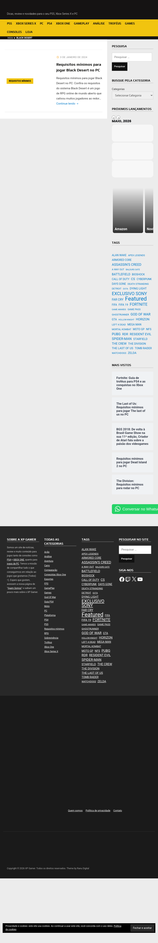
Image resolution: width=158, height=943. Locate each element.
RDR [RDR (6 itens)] (125, 334)
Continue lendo (67, 103)
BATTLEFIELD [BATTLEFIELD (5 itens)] (121, 274)
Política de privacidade (98, 810)
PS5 (9, 23)
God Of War (50, 597)
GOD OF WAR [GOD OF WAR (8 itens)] (140, 314)
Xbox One (63, 23)
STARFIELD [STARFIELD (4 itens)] (140, 339)
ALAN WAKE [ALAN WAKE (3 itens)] (119, 255)
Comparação (50, 570)
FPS (46, 583)
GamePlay (81, 23)
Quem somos (75, 810)
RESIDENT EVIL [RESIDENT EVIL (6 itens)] (140, 334)
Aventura (48, 561)
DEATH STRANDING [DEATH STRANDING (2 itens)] (138, 284)
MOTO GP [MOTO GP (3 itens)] (138, 329)
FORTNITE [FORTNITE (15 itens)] (138, 304)
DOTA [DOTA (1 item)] (125, 289)
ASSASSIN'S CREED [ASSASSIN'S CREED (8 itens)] (126, 264)
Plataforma (50, 615)
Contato (117, 810)
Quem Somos (14, 588)
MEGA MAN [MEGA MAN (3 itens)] (134, 324)
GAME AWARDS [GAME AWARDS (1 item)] (119, 309)
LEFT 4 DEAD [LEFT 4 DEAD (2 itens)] (119, 324)
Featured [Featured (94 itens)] (136, 298)
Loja (29, 32)
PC (41, 23)
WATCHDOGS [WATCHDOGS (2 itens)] (119, 353)
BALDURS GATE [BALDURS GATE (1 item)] (133, 269)
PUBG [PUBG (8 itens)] (116, 334)
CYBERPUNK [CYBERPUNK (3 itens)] (144, 279)
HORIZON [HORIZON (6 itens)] (142, 319)
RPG (46, 633)
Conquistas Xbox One (55, 574)
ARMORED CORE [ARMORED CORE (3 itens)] (122, 259)
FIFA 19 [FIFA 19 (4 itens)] (123, 304)
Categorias (118, 89)
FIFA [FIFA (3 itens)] (114, 304)
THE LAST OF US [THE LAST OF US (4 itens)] (122, 348)
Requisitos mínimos (20, 80)
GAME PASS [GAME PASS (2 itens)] (134, 309)
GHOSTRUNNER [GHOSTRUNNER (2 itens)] (120, 314)
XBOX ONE (18, 559)
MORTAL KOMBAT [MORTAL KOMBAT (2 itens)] (121, 329)
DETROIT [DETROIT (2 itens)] (117, 288)
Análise (99, 23)
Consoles (14, 32)
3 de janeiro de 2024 (73, 57)
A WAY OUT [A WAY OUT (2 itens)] (118, 269)
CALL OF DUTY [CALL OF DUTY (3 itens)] (120, 279)
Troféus (114, 23)
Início (10, 38)
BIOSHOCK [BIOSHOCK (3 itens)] (138, 274)
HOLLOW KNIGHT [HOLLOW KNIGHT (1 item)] (126, 319)
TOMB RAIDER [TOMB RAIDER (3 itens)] (143, 348)
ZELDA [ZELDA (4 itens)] (132, 353)
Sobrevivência (51, 638)
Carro (47, 565)
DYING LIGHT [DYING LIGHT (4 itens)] (138, 288)
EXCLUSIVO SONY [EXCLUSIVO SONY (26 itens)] (129, 293)
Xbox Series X (26, 23)
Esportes (48, 579)
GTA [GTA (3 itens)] (114, 319)
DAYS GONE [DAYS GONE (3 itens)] (119, 283)
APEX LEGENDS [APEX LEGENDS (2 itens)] (136, 255)
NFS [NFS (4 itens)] (148, 329)
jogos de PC (13, 563)
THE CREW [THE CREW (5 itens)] (119, 343)
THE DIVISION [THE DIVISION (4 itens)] (137, 343)
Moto (47, 606)
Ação (46, 552)
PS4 (49, 23)
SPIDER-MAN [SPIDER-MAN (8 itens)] (122, 339)
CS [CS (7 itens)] (133, 279)
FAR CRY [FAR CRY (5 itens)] (117, 299)
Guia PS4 (48, 601)
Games (130, 23)
